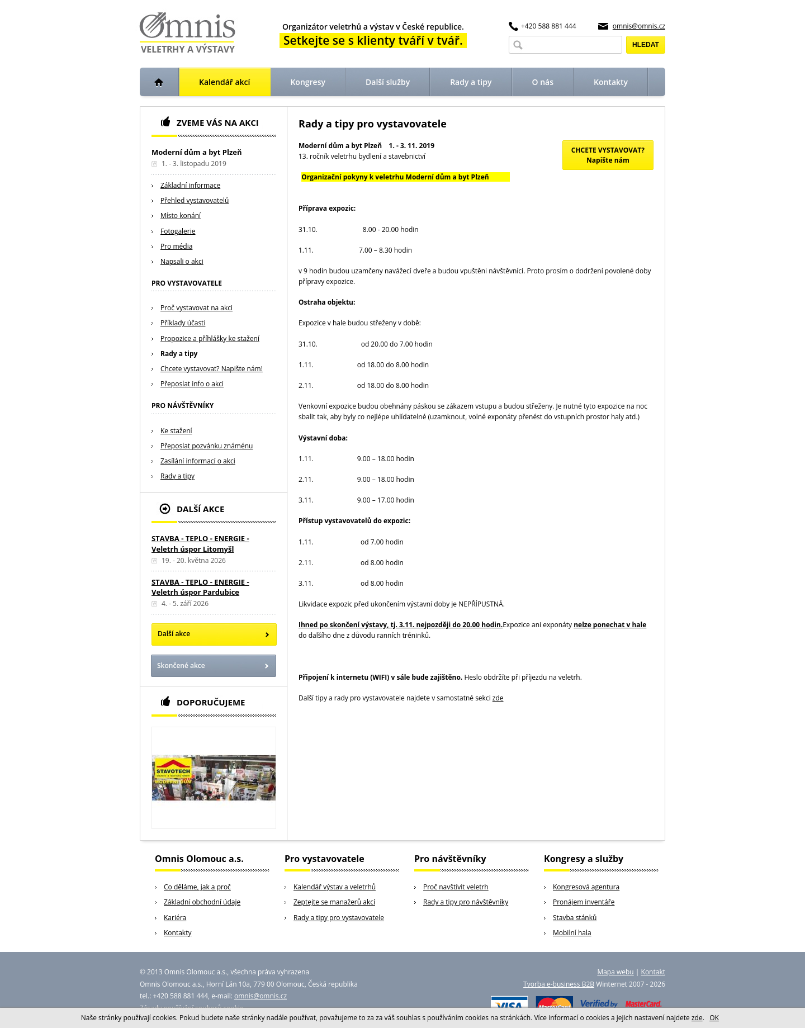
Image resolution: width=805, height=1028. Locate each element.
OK (714, 1017)
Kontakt (653, 972)
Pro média (176, 246)
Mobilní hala (572, 932)
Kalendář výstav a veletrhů (334, 887)
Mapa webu (615, 972)
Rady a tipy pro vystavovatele (338, 917)
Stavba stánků (574, 917)
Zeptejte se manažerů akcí (334, 902)
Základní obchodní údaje (202, 902)
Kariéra (175, 917)
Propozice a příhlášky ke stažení (209, 338)
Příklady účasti (182, 323)
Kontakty (177, 932)
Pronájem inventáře (583, 902)
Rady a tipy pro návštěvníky (465, 902)
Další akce (174, 633)
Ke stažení (176, 430)
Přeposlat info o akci (192, 384)
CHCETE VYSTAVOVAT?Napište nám (608, 155)
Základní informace (190, 185)
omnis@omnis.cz (639, 26)
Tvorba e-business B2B (558, 984)
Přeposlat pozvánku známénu (206, 446)
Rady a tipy (178, 353)
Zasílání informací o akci (197, 461)
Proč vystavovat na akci (196, 307)
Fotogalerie (178, 231)
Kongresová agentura (586, 887)
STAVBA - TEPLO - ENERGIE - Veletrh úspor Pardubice (200, 587)
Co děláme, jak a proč (197, 887)
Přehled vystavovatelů (194, 200)
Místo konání (180, 215)
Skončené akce (181, 665)
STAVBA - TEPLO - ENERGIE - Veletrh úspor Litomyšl (200, 543)
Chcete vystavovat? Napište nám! (211, 368)
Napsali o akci (181, 261)
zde (498, 698)
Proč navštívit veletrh (456, 887)
